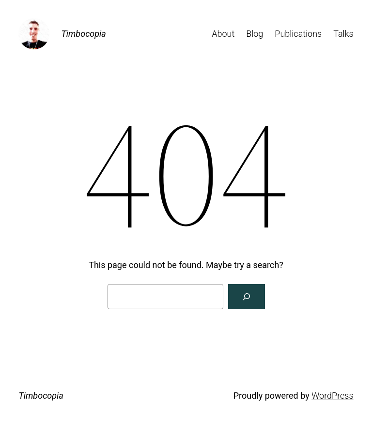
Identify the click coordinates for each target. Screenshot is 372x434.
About (223, 34)
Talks (343, 34)
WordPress (332, 395)
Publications (298, 34)
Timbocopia (83, 34)
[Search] (246, 296)
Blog (254, 34)
